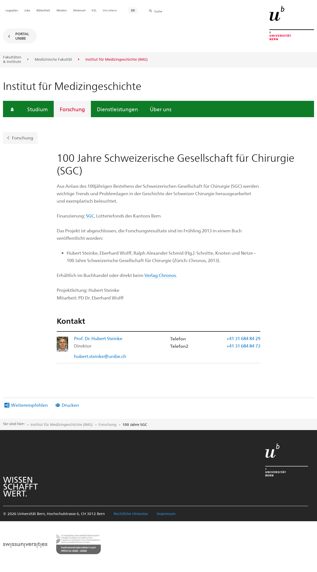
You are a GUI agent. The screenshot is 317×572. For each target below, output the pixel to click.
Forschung (72, 109)
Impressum (166, 513)
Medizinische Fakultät (53, 59)
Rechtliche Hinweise (131, 513)
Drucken (70, 405)
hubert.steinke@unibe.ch (100, 356)
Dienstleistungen (117, 109)
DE (133, 10)
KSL (94, 10)
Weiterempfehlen (29, 405)
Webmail (79, 10)
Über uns (160, 109)
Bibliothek (43, 10)
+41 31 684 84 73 (243, 346)
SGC (90, 216)
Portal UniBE (22, 36)
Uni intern (110, 10)
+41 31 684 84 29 (243, 338)
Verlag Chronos (160, 275)
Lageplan (11, 10)
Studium (37, 109)
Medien (61, 10)
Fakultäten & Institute (12, 59)
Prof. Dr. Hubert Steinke (98, 338)
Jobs (27, 10)
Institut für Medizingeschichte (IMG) (61, 424)
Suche (158, 11)
